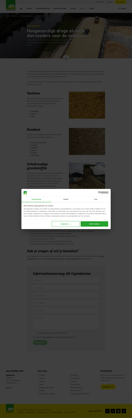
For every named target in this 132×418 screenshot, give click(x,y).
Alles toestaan (94, 224)
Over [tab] (95, 199)
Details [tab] (66, 199)
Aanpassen (66, 224)
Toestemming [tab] (36, 199)
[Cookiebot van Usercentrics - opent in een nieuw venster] (99, 192)
